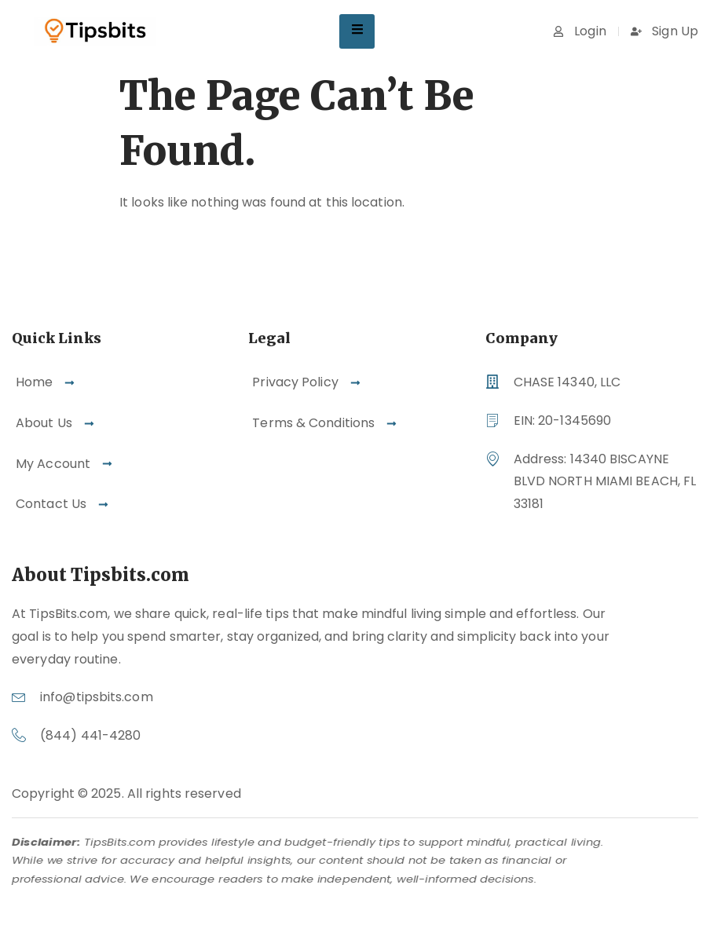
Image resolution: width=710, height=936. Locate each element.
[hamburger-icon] (357, 31)
